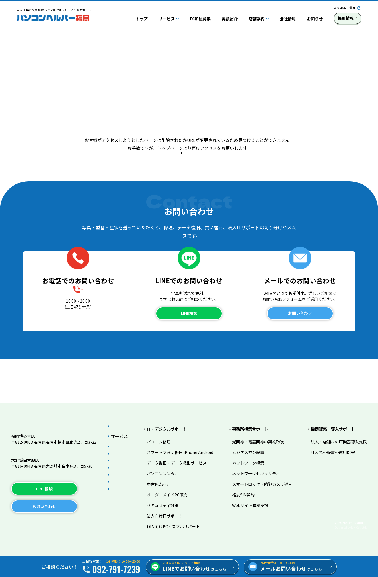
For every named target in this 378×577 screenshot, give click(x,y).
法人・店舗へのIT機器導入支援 (339, 432)
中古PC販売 (165, 475)
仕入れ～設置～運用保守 (333, 443)
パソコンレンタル (171, 464)
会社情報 (288, 18)
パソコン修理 (167, 432)
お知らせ (315, 18)
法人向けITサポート (173, 507)
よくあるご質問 (345, 7)
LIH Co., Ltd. (359, 527)
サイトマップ (81, 523)
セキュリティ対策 (171, 496)
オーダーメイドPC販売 (175, 485)
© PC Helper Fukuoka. (351, 522)
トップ (142, 18)
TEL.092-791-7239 (28, 445)
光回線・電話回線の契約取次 (262, 432)
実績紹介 (230, 18)
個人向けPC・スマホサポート (181, 517)
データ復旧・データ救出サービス (185, 454)
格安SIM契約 (247, 485)
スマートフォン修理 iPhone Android (188, 443)
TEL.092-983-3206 (28, 469)
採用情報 (346, 18)
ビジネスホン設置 (252, 443)
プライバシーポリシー (35, 523)
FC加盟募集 (200, 18)
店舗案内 (257, 18)
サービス (167, 18)
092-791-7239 (83, 331)
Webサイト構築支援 (254, 496)
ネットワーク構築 (252, 454)
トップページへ (189, 178)
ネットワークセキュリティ (260, 464)
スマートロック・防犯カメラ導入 (266, 475)
